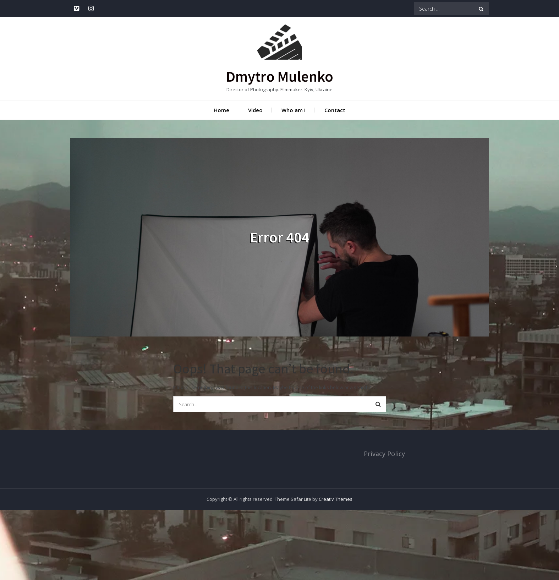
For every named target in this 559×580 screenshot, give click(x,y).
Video (255, 110)
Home (221, 110)
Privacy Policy (384, 453)
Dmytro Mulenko (279, 76)
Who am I (293, 110)
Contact (334, 110)
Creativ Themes (335, 499)
